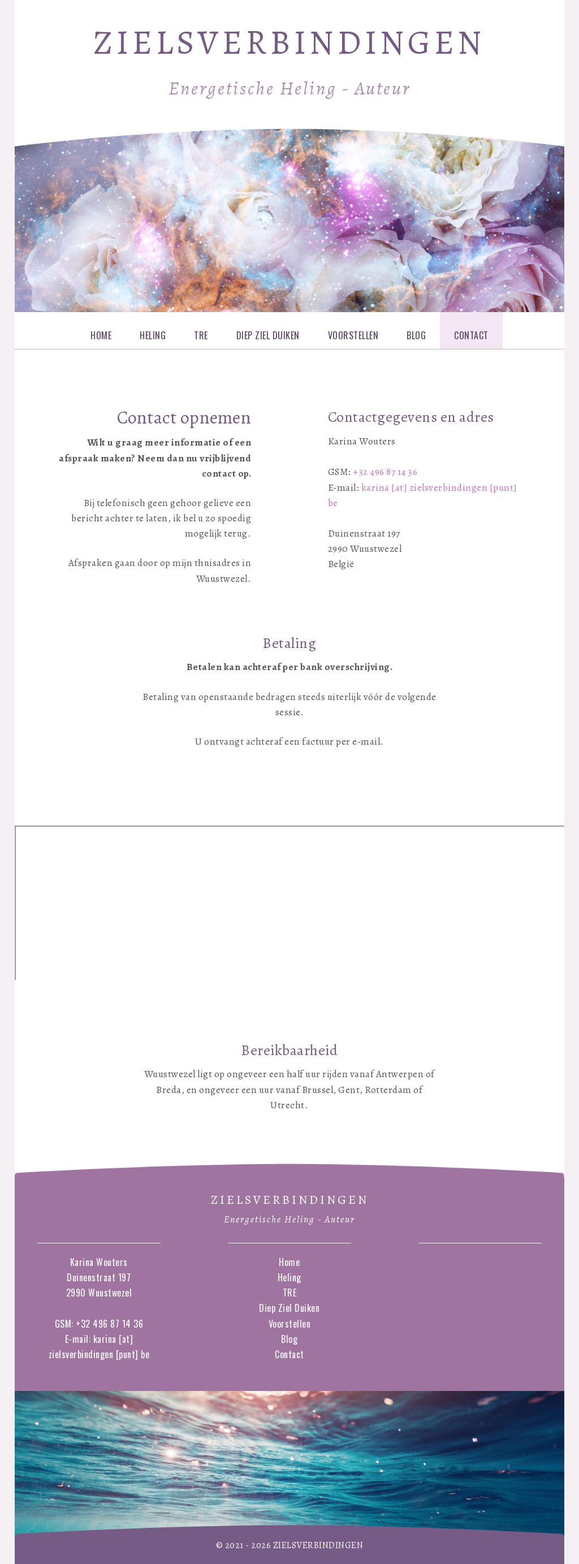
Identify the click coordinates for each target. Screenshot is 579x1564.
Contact (471, 335)
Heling (153, 335)
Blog (416, 335)
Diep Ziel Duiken (268, 335)
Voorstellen (353, 335)
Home (100, 335)
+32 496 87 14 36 (385, 471)
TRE (201, 335)
